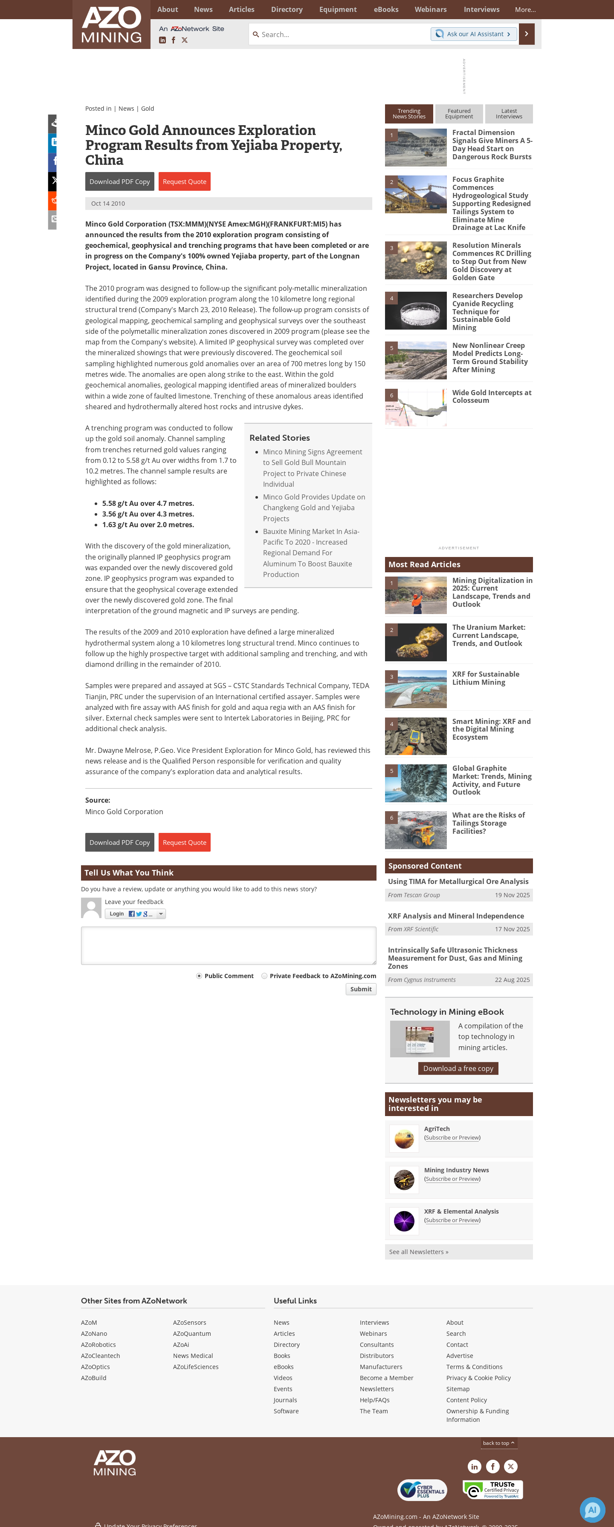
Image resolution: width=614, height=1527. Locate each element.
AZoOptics (95, 1358)
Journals (285, 1391)
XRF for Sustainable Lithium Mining (483, 671)
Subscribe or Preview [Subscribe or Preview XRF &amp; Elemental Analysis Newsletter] (452, 1211)
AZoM (89, 1314)
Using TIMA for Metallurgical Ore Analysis (454, 874)
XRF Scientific (421, 921)
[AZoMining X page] (184, 40)
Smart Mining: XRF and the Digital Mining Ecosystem (488, 721)
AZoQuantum (192, 1325)
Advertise (459, 1347)
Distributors (377, 1347)
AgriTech (437, 1120)
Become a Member (387, 1369)
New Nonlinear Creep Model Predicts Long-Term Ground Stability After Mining (488, 349)
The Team (374, 1402)
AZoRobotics (98, 1336)
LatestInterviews (509, 113)
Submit (361, 989)
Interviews (374, 1314)
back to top (499, 1434)
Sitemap (458, 1380)
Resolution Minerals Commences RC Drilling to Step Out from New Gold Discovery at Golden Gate (489, 258)
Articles (284, 1325)
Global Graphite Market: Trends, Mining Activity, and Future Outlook (491, 768)
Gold (147, 108)
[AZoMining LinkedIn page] (162, 40)
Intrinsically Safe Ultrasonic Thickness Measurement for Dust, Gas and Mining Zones (451, 950)
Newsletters (377, 1380)
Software (286, 1402)
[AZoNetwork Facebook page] (173, 40)
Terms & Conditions (474, 1358)
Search (456, 1325)
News (126, 108)
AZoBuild (94, 1369)
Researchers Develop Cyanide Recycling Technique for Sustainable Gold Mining (491, 303)
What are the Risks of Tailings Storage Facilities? (486, 815)
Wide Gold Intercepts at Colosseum (491, 389)
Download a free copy (458, 1060)
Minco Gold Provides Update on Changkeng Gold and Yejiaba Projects (314, 507)
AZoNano (94, 1325)
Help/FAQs (375, 1391)
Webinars (373, 1325)
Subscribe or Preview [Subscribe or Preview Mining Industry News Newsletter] (452, 1170)
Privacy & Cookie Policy (478, 1369)
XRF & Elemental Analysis (461, 1203)
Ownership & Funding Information (477, 1406)
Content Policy (466, 1391)
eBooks (284, 1358)
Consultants (377, 1336)
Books (282, 1347)
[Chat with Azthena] (592, 1510)
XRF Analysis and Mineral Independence (452, 908)
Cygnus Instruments (430, 971)
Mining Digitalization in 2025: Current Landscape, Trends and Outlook (490, 584)
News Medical (193, 1347)
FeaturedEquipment (459, 113)
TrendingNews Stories (409, 113)
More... (521, 9)
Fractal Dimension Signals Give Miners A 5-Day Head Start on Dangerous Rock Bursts (490, 144)
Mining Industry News (456, 1161)
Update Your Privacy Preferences (145, 1516)
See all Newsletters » (419, 1243)
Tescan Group (422, 887)
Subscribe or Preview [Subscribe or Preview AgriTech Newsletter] (452, 1129)
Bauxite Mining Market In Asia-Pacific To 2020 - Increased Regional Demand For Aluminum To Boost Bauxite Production (311, 553)
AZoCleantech (100, 1347)
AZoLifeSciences (196, 1358)
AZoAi (181, 1336)
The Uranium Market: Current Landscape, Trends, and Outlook (486, 628)
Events (283, 1380)
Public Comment (229, 976)
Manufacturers (381, 1358)
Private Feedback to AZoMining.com (323, 976)
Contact (457, 1336)
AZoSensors (189, 1314)
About (454, 1314)
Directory (283, 9)
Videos (283, 1369)
